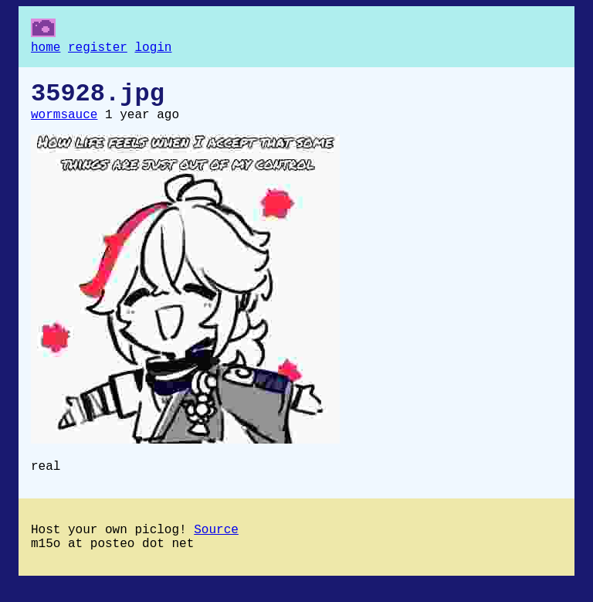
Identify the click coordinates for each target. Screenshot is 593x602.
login (152, 49)
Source (216, 545)
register (97, 49)
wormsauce (64, 124)
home (45, 49)
